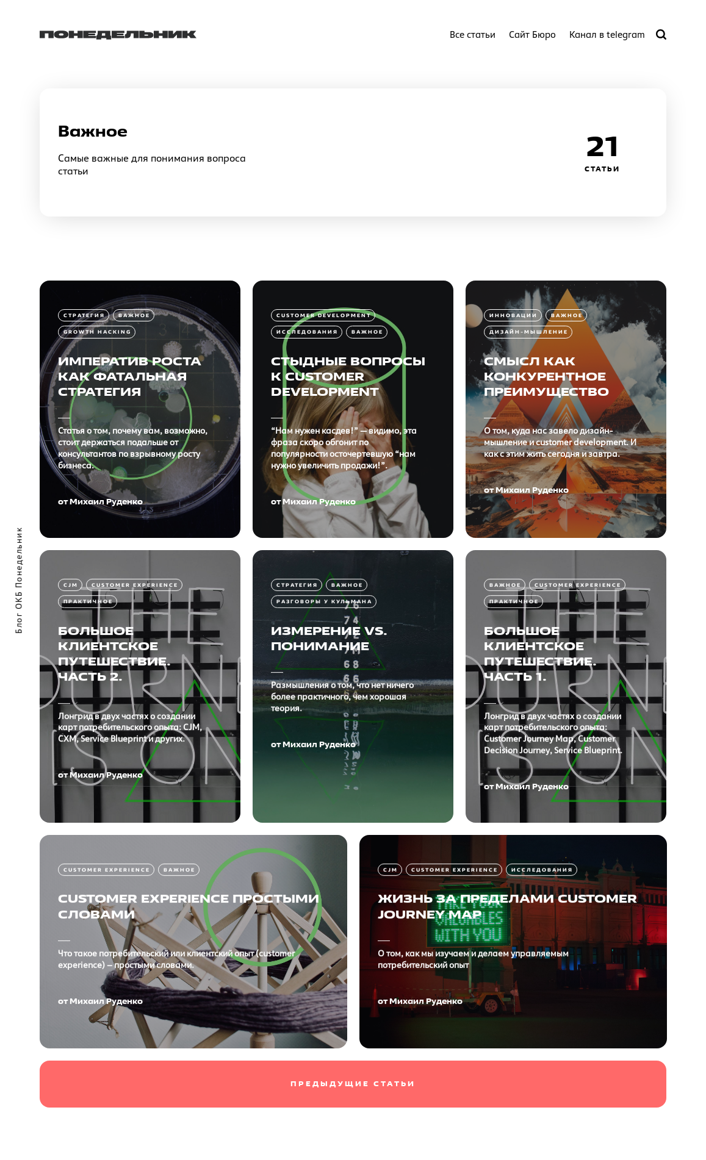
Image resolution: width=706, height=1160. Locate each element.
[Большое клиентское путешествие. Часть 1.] (566, 759)
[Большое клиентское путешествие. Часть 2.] (140, 759)
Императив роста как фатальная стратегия (129, 376)
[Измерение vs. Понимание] (353, 759)
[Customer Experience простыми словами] (193, 1015)
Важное (134, 315)
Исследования (307, 332)
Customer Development (323, 315)
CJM (70, 658)
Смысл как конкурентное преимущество (546, 376)
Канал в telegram (607, 34)
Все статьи (472, 34)
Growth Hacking (97, 332)
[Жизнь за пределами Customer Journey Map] (513, 1015)
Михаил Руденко (106, 501)
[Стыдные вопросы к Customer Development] (353, 409)
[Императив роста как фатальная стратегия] (140, 409)
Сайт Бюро (532, 34)
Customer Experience (135, 658)
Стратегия (84, 315)
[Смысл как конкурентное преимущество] (566, 409)
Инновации (513, 315)
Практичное (88, 674)
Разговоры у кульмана (324, 674)
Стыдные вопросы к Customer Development (348, 376)
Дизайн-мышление (528, 332)
